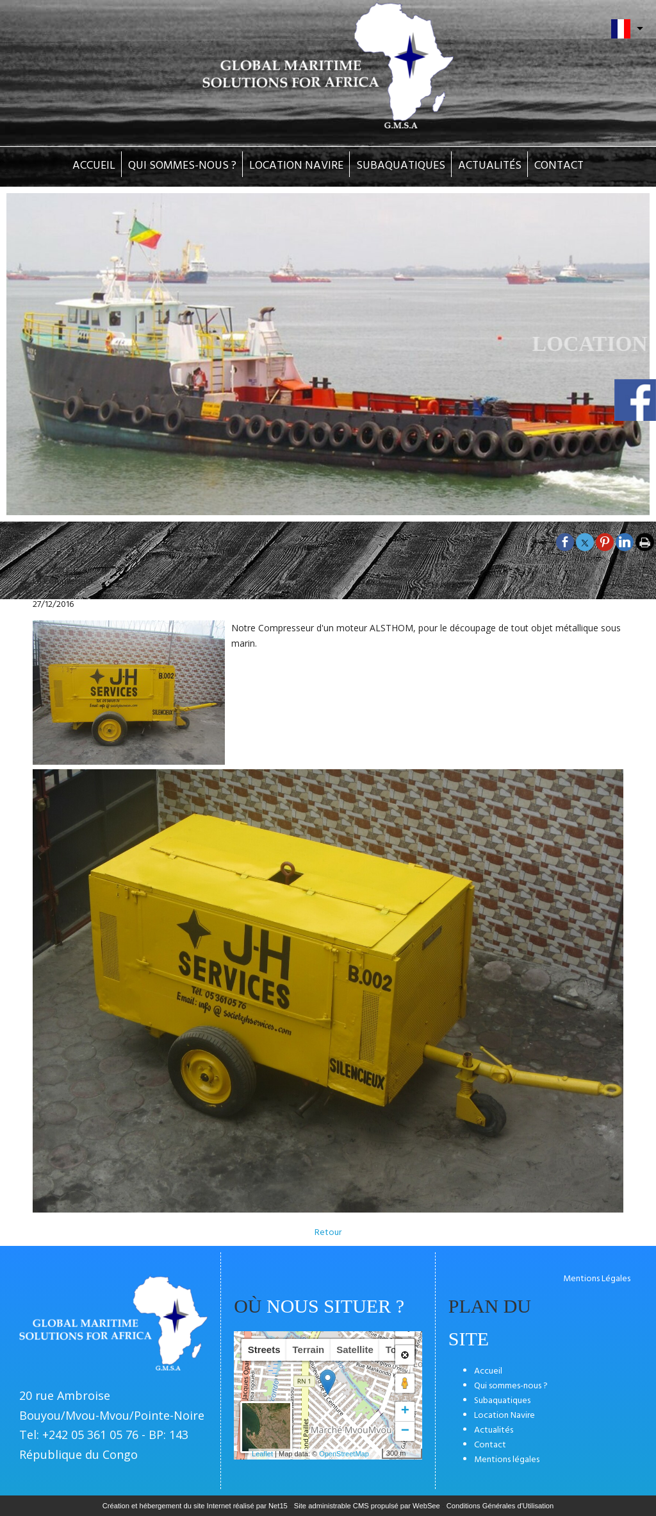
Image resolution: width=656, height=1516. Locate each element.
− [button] (405, 1431)
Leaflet (262, 1454)
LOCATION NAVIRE (296, 166)
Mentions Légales (596, 1279)
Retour (328, 1232)
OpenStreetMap (344, 1454)
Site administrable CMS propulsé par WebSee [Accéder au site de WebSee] (367, 1506)
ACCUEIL (93, 166)
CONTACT (559, 166)
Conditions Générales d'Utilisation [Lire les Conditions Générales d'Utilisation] (500, 1506)
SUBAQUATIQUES (400, 166)
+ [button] (405, 1411)
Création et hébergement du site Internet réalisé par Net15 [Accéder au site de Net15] (195, 1506)
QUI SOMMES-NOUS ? (182, 166)
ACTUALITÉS (489, 166)
